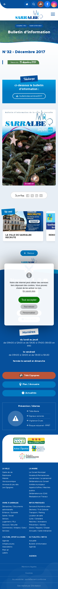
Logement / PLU (9, 522)
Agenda (5, 541)
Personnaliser (29, 313)
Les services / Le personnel (40, 478)
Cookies (29, 573)
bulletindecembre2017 (30, 96)
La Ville (6, 468)
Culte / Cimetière (36, 519)
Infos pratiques (37, 503)
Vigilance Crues (36, 420)
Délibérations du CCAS (38, 493)
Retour (29, 253)
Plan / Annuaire (29, 384)
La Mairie (33, 468)
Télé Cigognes (29, 375)
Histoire (5, 478)
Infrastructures (8, 544)
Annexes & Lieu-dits (10, 484)
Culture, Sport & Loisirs (13, 537)
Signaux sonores (36, 416)
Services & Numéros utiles (39, 506)
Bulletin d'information (38, 544)
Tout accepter (29, 299)
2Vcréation (36, 586)
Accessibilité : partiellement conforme (29, 579)
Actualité (32, 541)
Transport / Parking (37, 512)
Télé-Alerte (34, 411)
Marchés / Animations (38, 522)
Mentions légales (29, 567)
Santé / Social (8, 516)
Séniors (5, 519)
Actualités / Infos (38, 537)
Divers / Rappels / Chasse (39, 528)
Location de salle (36, 516)
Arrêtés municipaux (37, 484)
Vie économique (9, 481)
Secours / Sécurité (9, 525)
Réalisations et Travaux (38, 496)
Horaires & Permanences (39, 475)
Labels (5, 553)
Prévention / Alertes (37, 525)
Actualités (29, 393)
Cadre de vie (7, 472)
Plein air (5, 550)
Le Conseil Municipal (37, 472)
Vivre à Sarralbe (10, 503)
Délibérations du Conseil (39, 481)
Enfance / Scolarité (10, 512)
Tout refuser (29, 306)
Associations (7, 547)
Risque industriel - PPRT (39, 425)
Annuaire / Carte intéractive (40, 531)
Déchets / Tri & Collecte (38, 509)
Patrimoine (6, 475)
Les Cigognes (7, 487)
